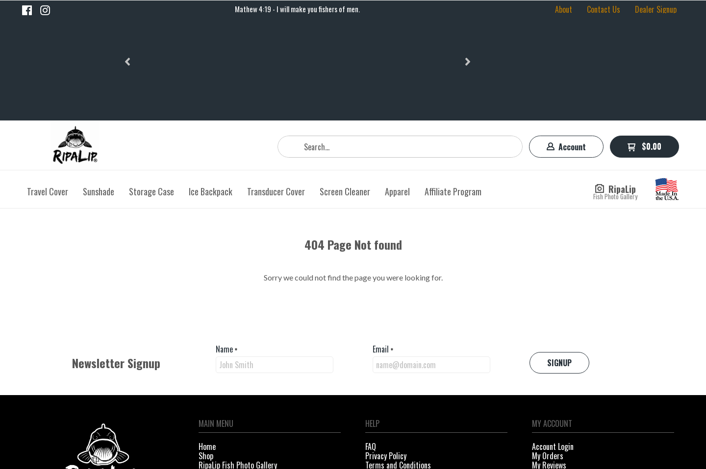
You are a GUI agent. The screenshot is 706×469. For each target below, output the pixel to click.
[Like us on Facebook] (27, 10)
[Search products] (400, 46)
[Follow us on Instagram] (45, 10)
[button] (128, 9)
